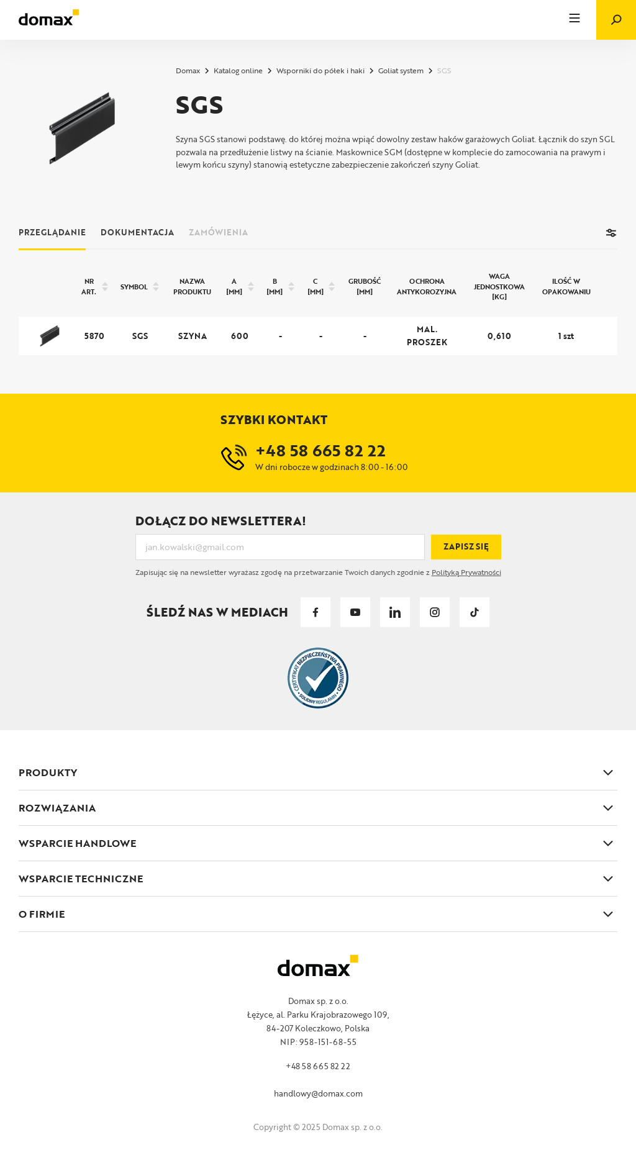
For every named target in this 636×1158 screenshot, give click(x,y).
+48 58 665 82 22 (318, 1066)
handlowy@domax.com (318, 1093)
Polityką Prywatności (466, 571)
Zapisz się (466, 546)
